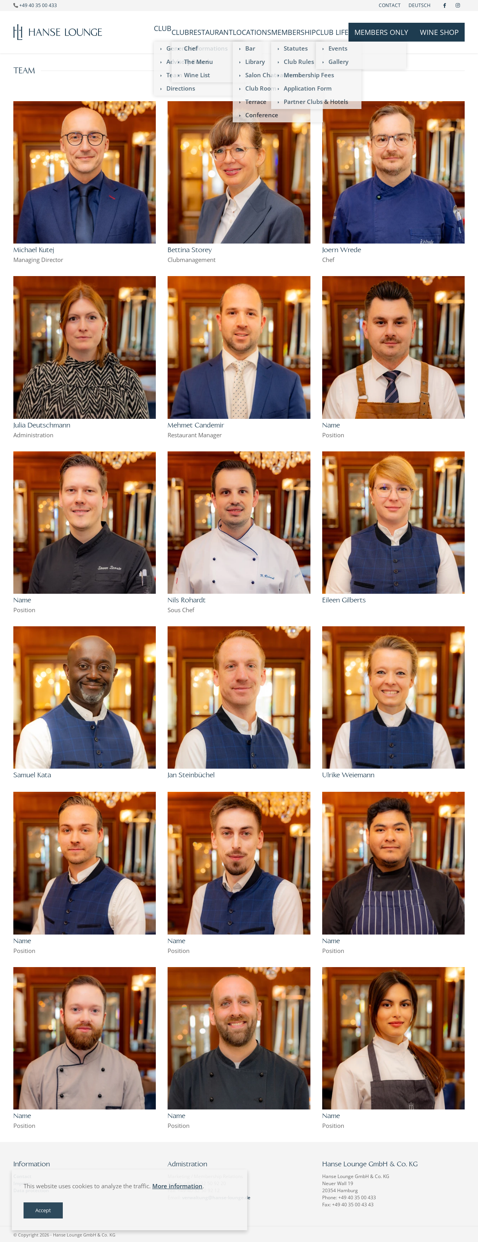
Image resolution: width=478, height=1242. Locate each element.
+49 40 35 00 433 (38, 5)
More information (177, 1186)
